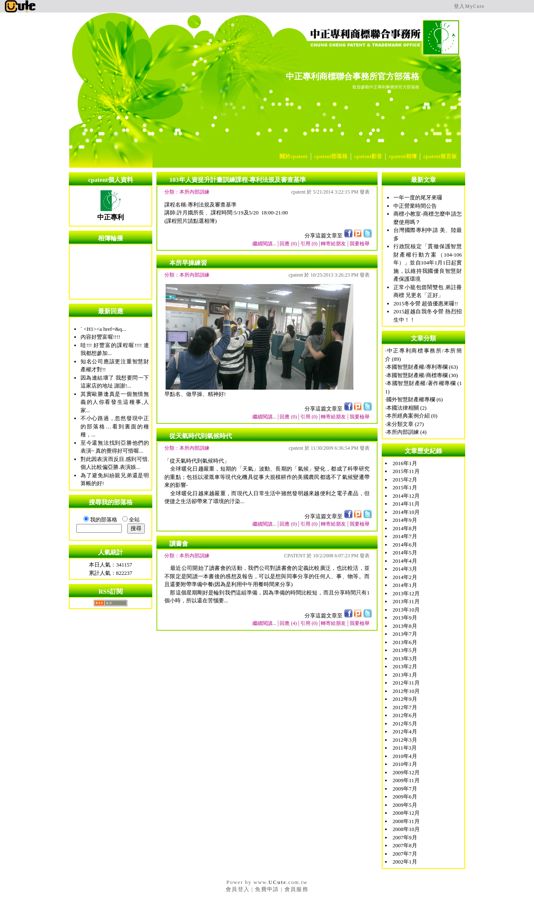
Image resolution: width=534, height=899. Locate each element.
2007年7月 (405, 854)
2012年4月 (405, 731)
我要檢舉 (360, 244)
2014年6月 (405, 544)
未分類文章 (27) (405, 424)
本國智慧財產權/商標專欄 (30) (422, 375)
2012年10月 (406, 691)
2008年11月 (406, 821)
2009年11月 (406, 780)
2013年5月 (405, 650)
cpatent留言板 (440, 156)
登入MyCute (469, 6)
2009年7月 (405, 789)
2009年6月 (405, 796)
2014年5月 (405, 552)
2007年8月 (405, 845)
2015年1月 (405, 487)
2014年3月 (405, 569)
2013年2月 (405, 666)
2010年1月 (405, 764)
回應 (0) (288, 244)
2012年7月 (405, 707)
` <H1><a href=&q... (103, 329)
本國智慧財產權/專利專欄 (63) (422, 367)
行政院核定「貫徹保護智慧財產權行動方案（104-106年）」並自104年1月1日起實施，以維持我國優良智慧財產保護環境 (427, 262)
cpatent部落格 (331, 156)
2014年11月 (406, 504)
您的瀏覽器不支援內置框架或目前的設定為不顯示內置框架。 (111, 271)
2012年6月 (405, 715)
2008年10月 (406, 829)
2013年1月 (405, 675)
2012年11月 (406, 683)
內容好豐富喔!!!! (100, 337)
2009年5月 (405, 805)
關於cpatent (293, 156)
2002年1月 (405, 862)
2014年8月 (405, 528)
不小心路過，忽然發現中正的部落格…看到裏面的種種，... (115, 426)
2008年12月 (406, 813)
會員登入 (237, 889)
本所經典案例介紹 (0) (411, 416)
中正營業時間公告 (415, 206)
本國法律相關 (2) (406, 408)
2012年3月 (405, 740)
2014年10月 (406, 512)
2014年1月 (405, 585)
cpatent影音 (368, 156)
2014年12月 (406, 496)
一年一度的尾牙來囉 (417, 197)
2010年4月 (405, 756)
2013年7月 (405, 634)
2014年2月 (405, 577)
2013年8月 (405, 626)
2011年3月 (405, 748)
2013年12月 (406, 593)
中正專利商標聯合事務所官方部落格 (352, 76)
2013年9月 (405, 617)
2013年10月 (406, 610)
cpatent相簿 (403, 156)
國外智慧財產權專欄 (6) (414, 399)
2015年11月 (406, 471)
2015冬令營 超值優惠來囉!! (425, 303)
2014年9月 (405, 520)
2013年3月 (405, 658)
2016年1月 (405, 463)
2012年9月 (405, 699)
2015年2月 (405, 479)
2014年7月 (405, 536)
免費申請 (267, 889)
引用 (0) (308, 244)
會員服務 (296, 889)
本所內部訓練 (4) (406, 432)
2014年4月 (405, 561)
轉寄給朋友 (333, 244)
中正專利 (110, 217)
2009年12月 (406, 772)
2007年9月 (405, 837)
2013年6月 (405, 642)
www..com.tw (280, 882)
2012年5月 (405, 723)
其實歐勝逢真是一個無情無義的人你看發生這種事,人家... (115, 402)
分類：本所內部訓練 (186, 192)
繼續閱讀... (264, 244)
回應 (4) (288, 623)
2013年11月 (406, 601)
